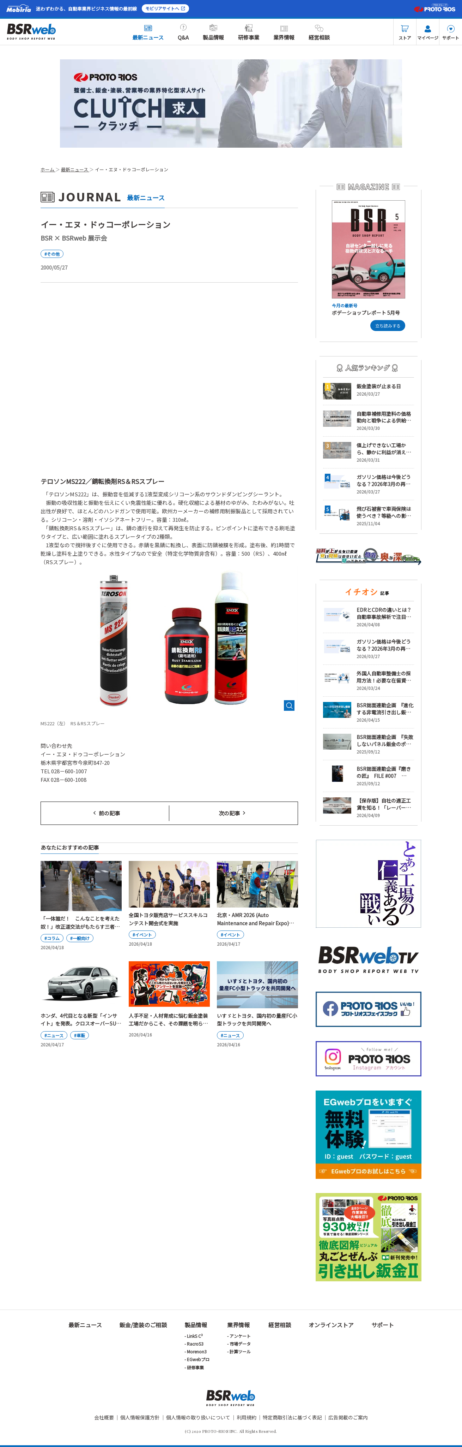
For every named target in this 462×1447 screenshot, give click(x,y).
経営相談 (319, 32)
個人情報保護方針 (140, 1417)
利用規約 (246, 1417)
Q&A (183, 32)
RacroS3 (195, 1344)
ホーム (48, 169)
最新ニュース (148, 32)
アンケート (240, 1336)
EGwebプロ (198, 1359)
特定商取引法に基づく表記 (292, 1417)
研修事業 (248, 32)
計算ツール (240, 1351)
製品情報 (213, 32)
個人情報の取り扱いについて (198, 1417)
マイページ (427, 33)
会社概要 (104, 1417)
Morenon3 (197, 1351)
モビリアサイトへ (165, 8)
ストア (405, 33)
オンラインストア (331, 1325)
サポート (450, 33)
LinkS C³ (195, 1336)
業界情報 (283, 32)
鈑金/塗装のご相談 (143, 1325)
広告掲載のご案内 (348, 1417)
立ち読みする (388, 326)
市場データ (240, 1344)
